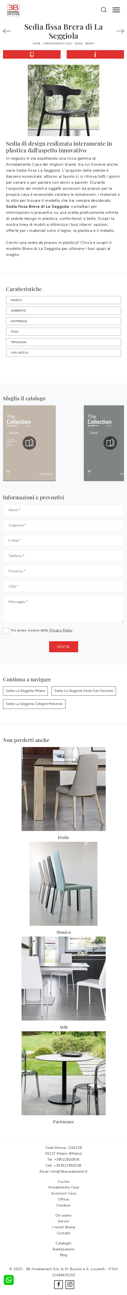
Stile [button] (14, 332)
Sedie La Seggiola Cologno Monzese (34, 704)
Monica (63, 932)
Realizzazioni (63, 1249)
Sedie (79, 43)
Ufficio (63, 1199)
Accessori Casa (63, 1193)
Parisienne (63, 1121)
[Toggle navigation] (116, 10)
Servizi (63, 1221)
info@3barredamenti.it (69, 1171)
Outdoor (63, 1205)
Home (37, 43)
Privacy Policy (61, 630)
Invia (63, 647)
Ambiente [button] (18, 311)
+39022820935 (67, 1159)
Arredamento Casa (57, 43)
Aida (63, 1027)
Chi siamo (63, 1215)
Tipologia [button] (19, 342)
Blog (63, 1255)
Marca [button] (16, 300)
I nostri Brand (63, 1227)
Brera (90, 43)
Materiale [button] (19, 321)
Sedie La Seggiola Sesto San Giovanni (83, 691)
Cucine (63, 1181)
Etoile (63, 837)
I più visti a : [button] (20, 353)
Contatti (63, 1233)
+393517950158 (67, 1165)
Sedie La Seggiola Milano (25, 691)
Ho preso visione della (42, 630)
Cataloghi (63, 1243)
